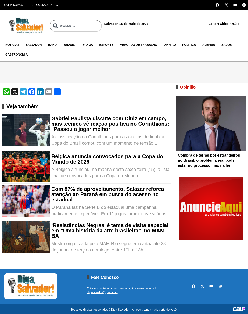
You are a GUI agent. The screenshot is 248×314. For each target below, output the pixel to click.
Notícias (12, 44)
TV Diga (87, 44)
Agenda (208, 44)
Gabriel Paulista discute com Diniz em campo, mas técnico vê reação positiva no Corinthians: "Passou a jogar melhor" (110, 124)
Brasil (69, 44)
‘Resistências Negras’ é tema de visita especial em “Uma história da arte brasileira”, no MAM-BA (109, 231)
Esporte (106, 44)
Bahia (52, 44)
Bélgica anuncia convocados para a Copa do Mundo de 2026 (107, 159)
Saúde (226, 44)
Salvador (34, 44)
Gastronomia (16, 54)
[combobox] (76, 26)
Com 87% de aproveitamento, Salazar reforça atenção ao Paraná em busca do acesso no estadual (107, 194)
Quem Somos (13, 4)
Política (189, 44)
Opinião (170, 44)
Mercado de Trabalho (138, 44)
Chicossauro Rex (45, 4)
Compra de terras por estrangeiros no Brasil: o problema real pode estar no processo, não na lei (209, 160)
